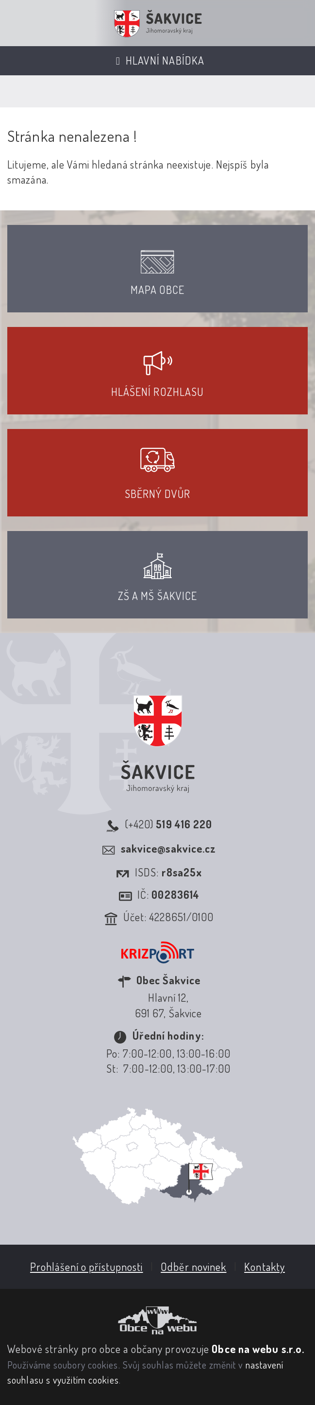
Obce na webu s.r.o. (258, 1348)
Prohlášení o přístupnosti (86, 1266)
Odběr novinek (193, 1266)
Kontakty (264, 1266)
